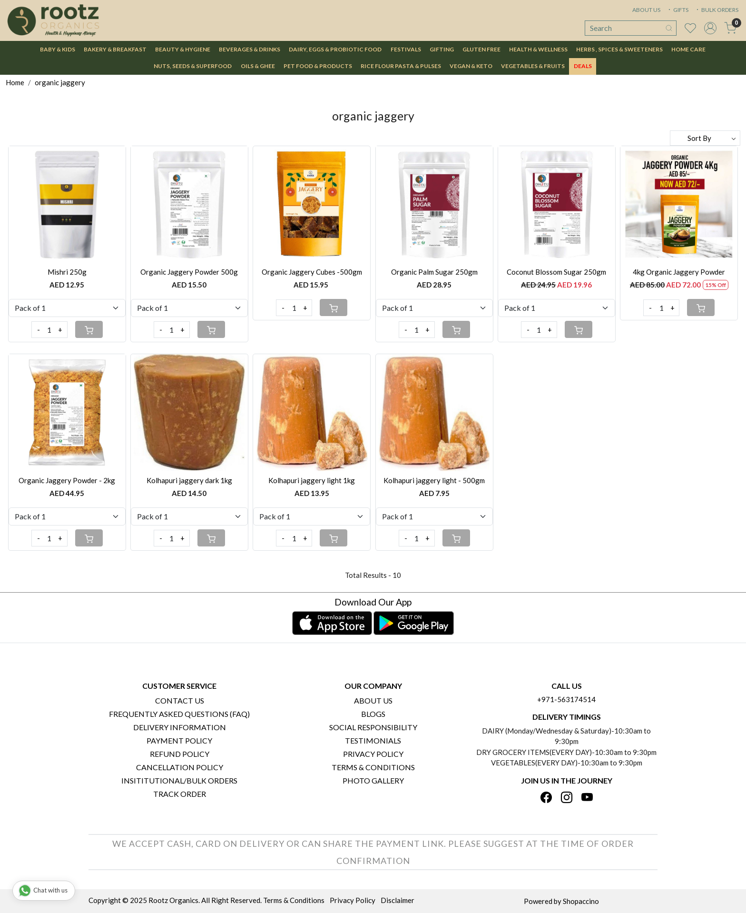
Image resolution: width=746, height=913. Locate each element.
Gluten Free (481, 49)
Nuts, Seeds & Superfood (193, 65)
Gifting (442, 49)
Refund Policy (179, 753)
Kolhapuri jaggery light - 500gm (434, 480)
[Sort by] (705, 138)
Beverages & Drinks (249, 49)
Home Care (688, 49)
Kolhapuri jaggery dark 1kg (189, 480)
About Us (373, 700)
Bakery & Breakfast (115, 49)
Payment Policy (179, 740)
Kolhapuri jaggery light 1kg (311, 480)
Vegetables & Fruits (533, 65)
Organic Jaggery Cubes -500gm (312, 272)
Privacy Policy (373, 753)
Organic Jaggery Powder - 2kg (67, 480)
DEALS (583, 65)
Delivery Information (179, 727)
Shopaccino (581, 901)
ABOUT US (646, 9)
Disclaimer (397, 900)
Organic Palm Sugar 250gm (434, 272)
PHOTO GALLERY (373, 780)
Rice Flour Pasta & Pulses (401, 65)
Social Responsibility (373, 727)
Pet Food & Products (318, 65)
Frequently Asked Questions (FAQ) (179, 713)
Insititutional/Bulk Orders (179, 780)
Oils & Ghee (258, 65)
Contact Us (179, 700)
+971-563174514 (566, 699)
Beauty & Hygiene (182, 49)
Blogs (373, 713)
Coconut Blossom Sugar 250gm (556, 272)
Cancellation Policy (179, 767)
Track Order (179, 793)
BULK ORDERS (716, 9)
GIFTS (677, 9)
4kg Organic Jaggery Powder (679, 272)
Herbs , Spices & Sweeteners (619, 49)
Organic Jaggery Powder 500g (189, 272)
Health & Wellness (538, 49)
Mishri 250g (67, 272)
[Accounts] (710, 28)
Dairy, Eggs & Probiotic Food (335, 49)
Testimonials (373, 740)
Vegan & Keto (471, 65)
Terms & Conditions (373, 767)
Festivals (406, 49)
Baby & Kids (57, 49)
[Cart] (89, 329)
